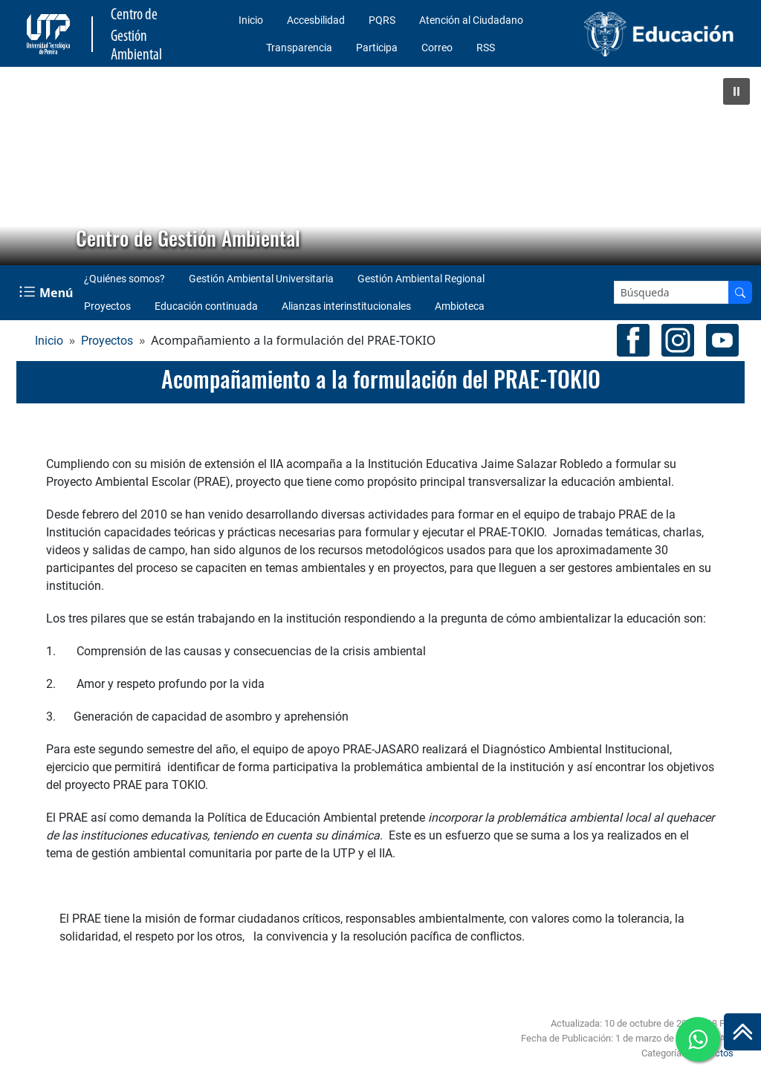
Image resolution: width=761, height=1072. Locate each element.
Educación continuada (206, 306)
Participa (377, 47)
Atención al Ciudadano (471, 20)
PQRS (382, 20)
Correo (437, 47)
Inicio (251, 20)
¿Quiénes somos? (124, 279)
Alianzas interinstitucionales (346, 306)
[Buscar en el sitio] (740, 292)
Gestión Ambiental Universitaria (261, 279)
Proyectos (107, 306)
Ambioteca (460, 306)
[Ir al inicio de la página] (742, 1031)
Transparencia (299, 47)
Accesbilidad (316, 20)
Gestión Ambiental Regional (421, 279)
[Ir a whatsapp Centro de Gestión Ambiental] (698, 1039)
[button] (736, 91)
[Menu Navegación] (47, 292)
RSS (485, 47)
